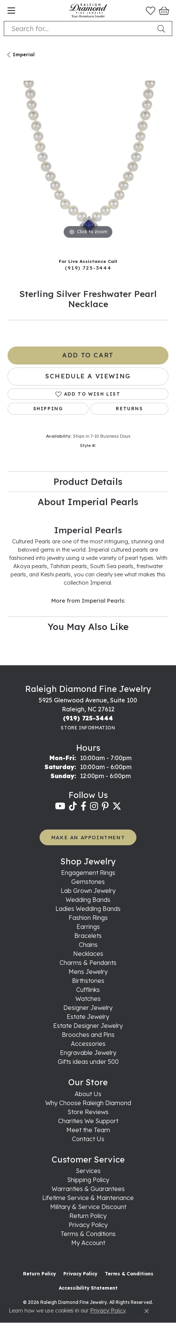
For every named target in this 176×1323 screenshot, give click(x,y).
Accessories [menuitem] (88, 1043)
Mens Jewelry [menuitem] (88, 971)
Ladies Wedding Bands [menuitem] (88, 908)
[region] (88, 161)
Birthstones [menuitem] (88, 980)
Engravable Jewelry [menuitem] (88, 1052)
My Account (88, 1242)
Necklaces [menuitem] (88, 953)
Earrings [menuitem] (88, 926)
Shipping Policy (88, 1180)
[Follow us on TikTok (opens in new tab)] (73, 806)
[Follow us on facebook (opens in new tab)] (83, 806)
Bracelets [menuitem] (88, 935)
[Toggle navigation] (11, 10)
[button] (150, 10)
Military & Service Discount (88, 1206)
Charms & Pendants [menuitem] (88, 962)
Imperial (24, 54)
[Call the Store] (88, 718)
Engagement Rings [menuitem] (88, 872)
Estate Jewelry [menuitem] (88, 1016)
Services (88, 1170)
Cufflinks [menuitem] (88, 989)
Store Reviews (88, 1112)
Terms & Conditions (88, 1234)
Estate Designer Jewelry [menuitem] (88, 1025)
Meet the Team (88, 1130)
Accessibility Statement (88, 1288)
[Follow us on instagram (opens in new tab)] (94, 806)
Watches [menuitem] (88, 998)
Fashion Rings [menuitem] (88, 917)
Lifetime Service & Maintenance (88, 1198)
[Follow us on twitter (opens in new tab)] (116, 806)
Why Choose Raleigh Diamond (88, 1103)
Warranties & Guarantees (88, 1188)
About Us (88, 1094)
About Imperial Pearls (88, 501)
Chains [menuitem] (88, 944)
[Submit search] (163, 28)
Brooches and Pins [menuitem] (88, 1034)
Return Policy (88, 1216)
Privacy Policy (88, 1224)
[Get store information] (88, 727)
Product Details (88, 481)
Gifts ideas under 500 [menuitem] (88, 1061)
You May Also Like (88, 626)
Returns (129, 408)
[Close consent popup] (146, 1311)
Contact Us (88, 1139)
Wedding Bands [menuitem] (88, 899)
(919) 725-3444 (88, 267)
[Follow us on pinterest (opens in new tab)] (105, 806)
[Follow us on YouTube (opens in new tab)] (60, 806)
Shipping (48, 408)
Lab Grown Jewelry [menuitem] (88, 890)
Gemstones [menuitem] (88, 881)
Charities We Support (88, 1121)
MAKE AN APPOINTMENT (88, 837)
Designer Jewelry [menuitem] (88, 1007)
